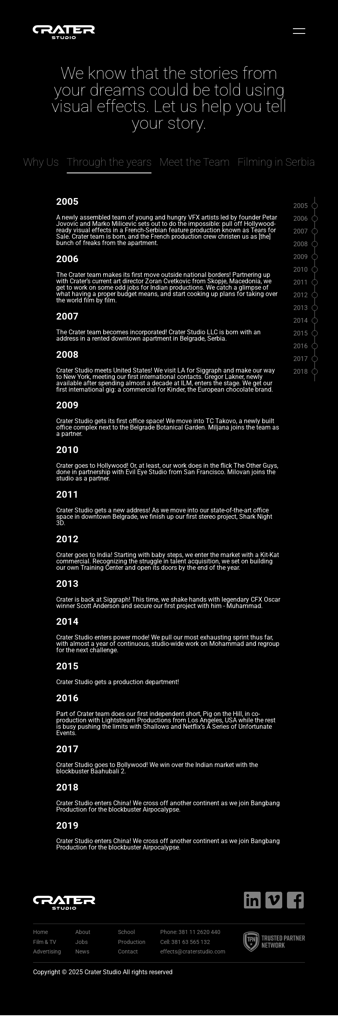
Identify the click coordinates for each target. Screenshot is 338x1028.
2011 (300, 282)
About (82, 932)
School (126, 932)
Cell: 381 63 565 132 (185, 942)
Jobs (81, 942)
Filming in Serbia (276, 162)
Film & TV (44, 942)
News (82, 951)
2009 (300, 257)
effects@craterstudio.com (192, 951)
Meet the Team (194, 162)
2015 (300, 333)
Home (40, 932)
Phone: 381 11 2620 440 (190, 932)
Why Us (41, 162)
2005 (300, 206)
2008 (300, 244)
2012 (300, 295)
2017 (300, 359)
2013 (300, 308)
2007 (300, 231)
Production (131, 942)
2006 (300, 218)
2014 (300, 320)
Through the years (109, 162)
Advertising (47, 951)
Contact (128, 951)
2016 (300, 346)
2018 (300, 371)
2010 (300, 269)
